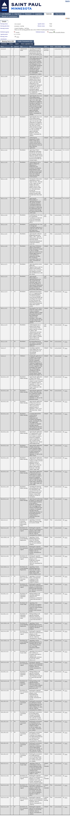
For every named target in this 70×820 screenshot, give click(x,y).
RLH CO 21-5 (4, 520)
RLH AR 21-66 (4, 743)
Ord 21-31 (3, 356)
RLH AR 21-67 (4, 754)
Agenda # (16, 46)
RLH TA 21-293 (5, 690)
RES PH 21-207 (5, 471)
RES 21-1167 (4, 233)
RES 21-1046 (4, 76)
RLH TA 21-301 (5, 556)
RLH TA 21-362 (5, 775)
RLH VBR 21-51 (5, 566)
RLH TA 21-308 (5, 806)
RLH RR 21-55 (4, 593)
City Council (17, 23)
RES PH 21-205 (5, 457)
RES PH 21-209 (5, 486)
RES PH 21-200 (5, 390)
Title (30, 46)
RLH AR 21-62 (4, 701)
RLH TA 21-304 (5, 797)
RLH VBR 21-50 (5, 640)
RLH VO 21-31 (4, 763)
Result (51, 46)
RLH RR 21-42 (4, 671)
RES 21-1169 (4, 246)
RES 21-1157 (4, 308)
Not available (17, 34)
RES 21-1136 (4, 162)
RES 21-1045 (4, 56)
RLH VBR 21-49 (5, 537)
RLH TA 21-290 (5, 631)
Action (45, 46)
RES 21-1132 (4, 150)
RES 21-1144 (4, 215)
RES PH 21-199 (5, 376)
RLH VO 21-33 (4, 603)
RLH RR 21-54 (4, 613)
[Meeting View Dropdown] (27, 44)
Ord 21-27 (3, 348)
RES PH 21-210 (5, 499)
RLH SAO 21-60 (5, 681)
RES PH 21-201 (5, 401)
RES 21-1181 (4, 341)
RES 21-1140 (4, 179)
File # (2, 46)
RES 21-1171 (4, 264)
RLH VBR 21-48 (5, 623)
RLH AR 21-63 (4, 712)
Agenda (17, 32)
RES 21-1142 (4, 198)
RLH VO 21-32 (4, 651)
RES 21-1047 (4, 95)
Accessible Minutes (60, 32)
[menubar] (17, 44)
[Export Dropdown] (17, 44)
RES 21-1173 (4, 291)
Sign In (67, 1)
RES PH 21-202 (5, 431)
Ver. (12, 46)
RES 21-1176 (4, 276)
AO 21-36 (3, 48)
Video (17, 36)
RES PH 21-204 (5, 445)
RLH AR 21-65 (4, 732)
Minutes (51, 32)
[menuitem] (4, 44)
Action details (58, 48)
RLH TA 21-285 (5, 546)
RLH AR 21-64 (4, 721)
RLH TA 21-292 (5, 584)
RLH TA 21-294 (5, 662)
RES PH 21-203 (5, 413)
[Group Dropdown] (11, 44)
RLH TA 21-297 (5, 527)
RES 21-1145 (4, 224)
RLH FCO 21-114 (5, 576)
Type (21, 46)
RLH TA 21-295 (5, 785)
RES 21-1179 (4, 324)
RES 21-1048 (4, 116)
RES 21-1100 (4, 137)
